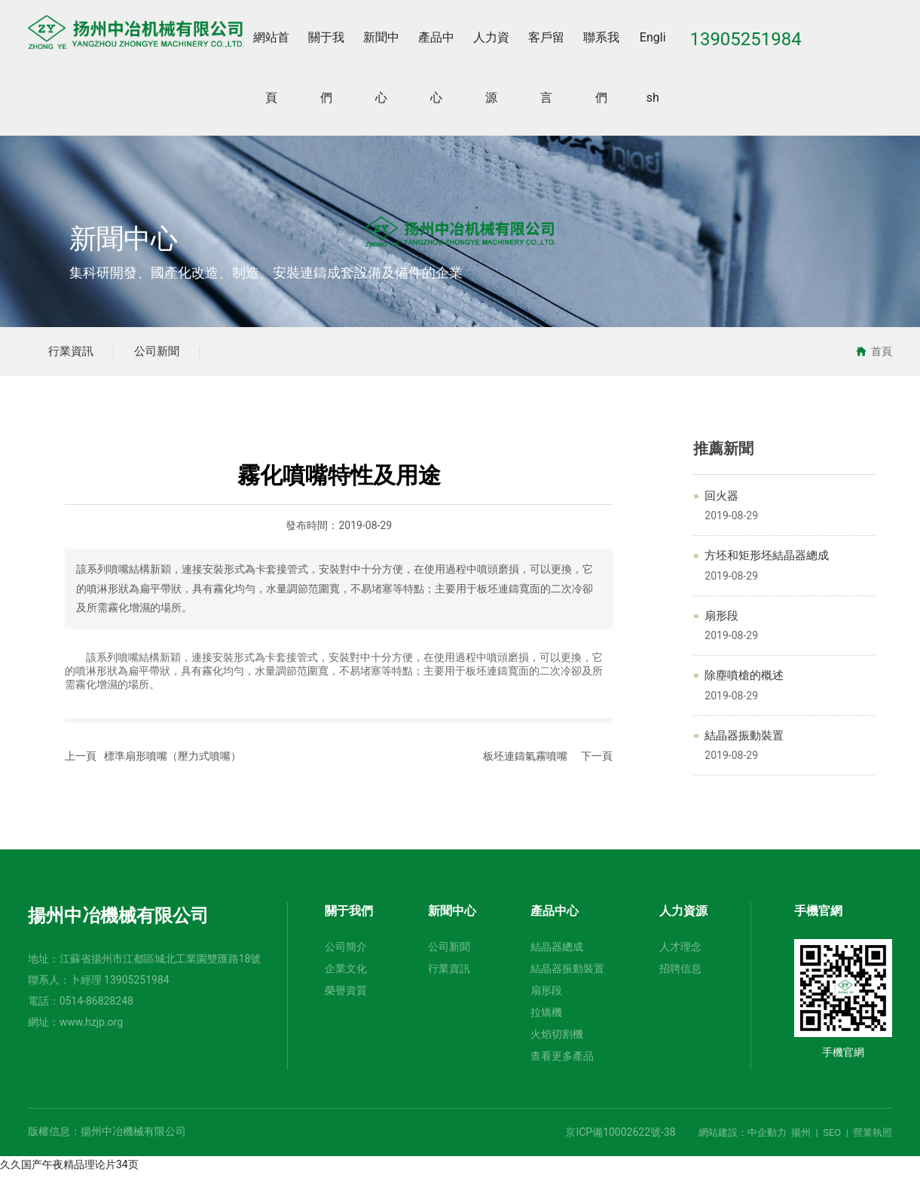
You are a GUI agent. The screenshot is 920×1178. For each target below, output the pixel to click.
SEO (832, 1137)
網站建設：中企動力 (742, 1137)
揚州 (801, 1137)
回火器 (721, 499)
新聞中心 (123, 239)
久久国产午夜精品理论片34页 (69, 1169)
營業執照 (872, 1137)
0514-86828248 (96, 1005)
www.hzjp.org (91, 1026)
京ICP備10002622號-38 (620, 1137)
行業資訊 (74, 353)
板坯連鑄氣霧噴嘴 (525, 760)
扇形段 (721, 619)
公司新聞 (168, 353)
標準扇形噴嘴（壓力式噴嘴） (172, 760)
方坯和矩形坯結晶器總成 (767, 560)
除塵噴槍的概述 (744, 680)
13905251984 (137, 984)
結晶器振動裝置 (744, 739)
